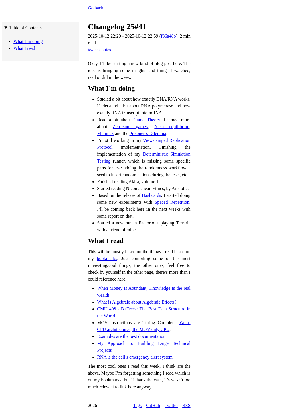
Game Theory (147, 119)
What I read (106, 240)
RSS (186, 405)
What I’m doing (111, 88)
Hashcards (151, 195)
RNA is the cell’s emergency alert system (135, 357)
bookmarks (107, 258)
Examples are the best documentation (131, 336)
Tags (137, 405)
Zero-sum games (130, 126)
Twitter (171, 405)
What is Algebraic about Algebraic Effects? (136, 302)
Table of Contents (25, 27)
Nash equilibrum (171, 126)
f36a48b (168, 36)
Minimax (105, 133)
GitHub (153, 405)
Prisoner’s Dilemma (148, 133)
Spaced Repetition (172, 202)
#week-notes (99, 49)
